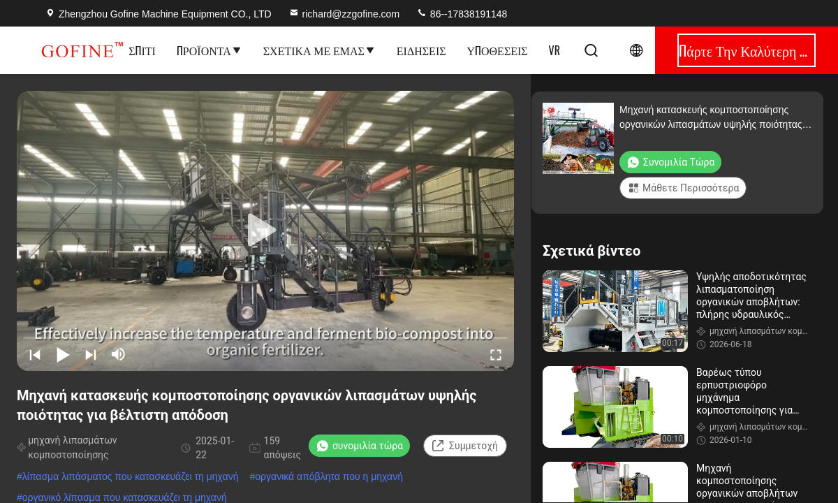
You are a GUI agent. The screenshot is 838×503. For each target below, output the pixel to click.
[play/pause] (63, 354)
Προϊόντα (209, 50)
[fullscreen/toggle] (496, 354)
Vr (554, 50)
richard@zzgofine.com (344, 14)
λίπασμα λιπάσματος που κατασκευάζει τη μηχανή (130, 476)
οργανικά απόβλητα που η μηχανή (329, 476)
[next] (91, 354)
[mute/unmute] (119, 354)
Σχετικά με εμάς (319, 50)
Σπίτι (142, 50)
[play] (265, 230)
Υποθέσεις (497, 50)
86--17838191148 (461, 14)
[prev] (35, 354)
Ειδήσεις (421, 50)
